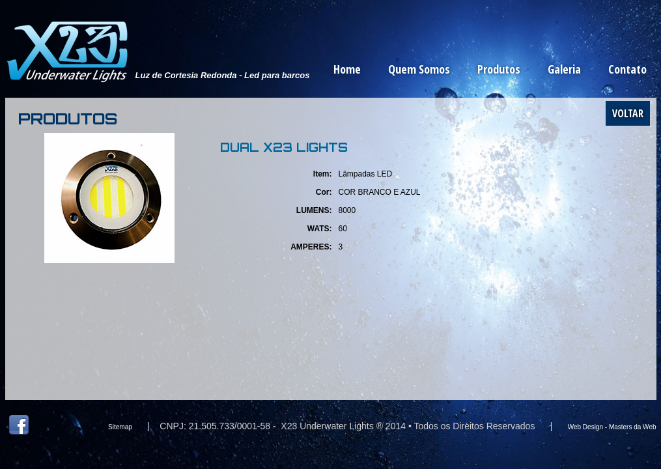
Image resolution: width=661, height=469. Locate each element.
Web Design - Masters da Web (612, 427)
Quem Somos (419, 69)
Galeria (564, 69)
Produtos (498, 69)
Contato (627, 69)
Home (347, 69)
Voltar (627, 113)
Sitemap (120, 427)
